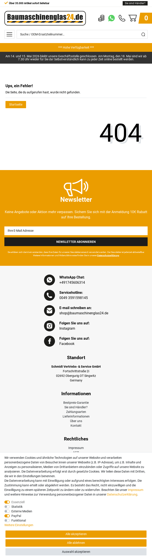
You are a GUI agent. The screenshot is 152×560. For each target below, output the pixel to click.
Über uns (76, 421)
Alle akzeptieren (76, 534)
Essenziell (18, 502)
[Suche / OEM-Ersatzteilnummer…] (78, 34)
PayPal (16, 516)
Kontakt (76, 425)
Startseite (15, 104)
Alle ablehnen (76, 542)
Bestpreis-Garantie (76, 402)
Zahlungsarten (76, 412)
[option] (76, 47)
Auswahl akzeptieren (76, 551)
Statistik (17, 506)
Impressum (76, 448)
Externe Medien (21, 511)
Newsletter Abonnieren (76, 241)
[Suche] (143, 34)
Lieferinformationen (76, 416)
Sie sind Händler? (135, 3)
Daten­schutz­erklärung (122, 494)
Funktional (18, 520)
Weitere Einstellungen (18, 525)
